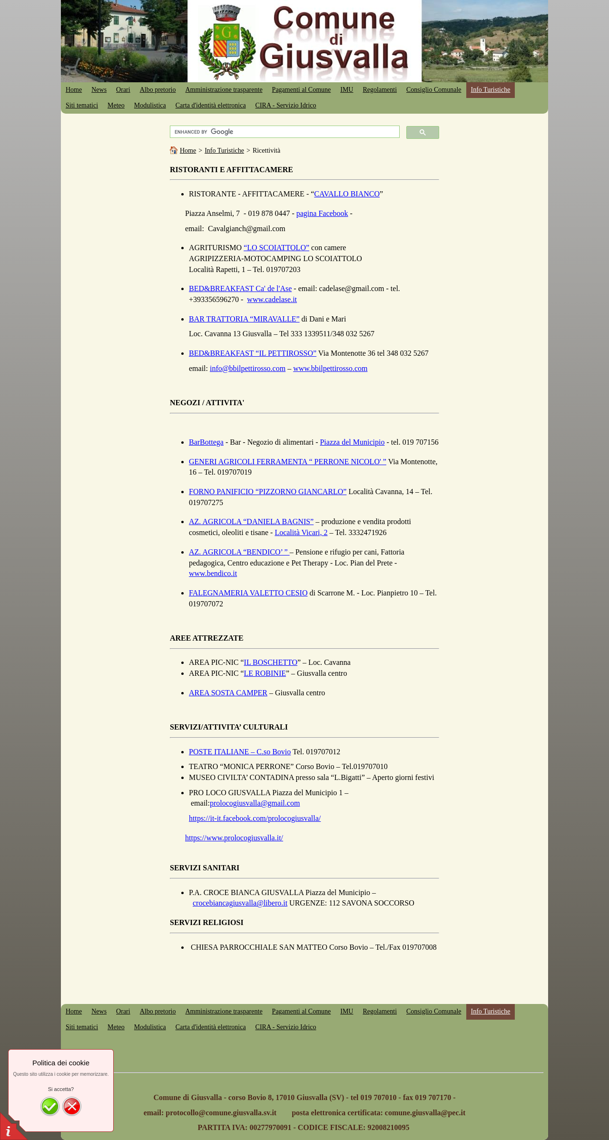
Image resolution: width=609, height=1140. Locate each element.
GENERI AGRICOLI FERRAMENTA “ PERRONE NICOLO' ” (287, 462)
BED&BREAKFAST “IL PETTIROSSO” (252, 353)
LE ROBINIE (265, 673)
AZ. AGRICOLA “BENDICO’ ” (239, 552)
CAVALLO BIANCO (347, 194)
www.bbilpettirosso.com (330, 368)
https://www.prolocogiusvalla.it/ (234, 838)
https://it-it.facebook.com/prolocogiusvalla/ (255, 818)
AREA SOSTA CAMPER (228, 693)
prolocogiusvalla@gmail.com (255, 803)
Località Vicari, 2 (301, 532)
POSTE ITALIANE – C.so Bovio (240, 752)
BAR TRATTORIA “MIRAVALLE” (244, 319)
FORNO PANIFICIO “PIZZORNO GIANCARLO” (267, 491)
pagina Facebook (322, 213)
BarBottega (206, 442)
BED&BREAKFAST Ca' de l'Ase (240, 288)
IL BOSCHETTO (270, 662)
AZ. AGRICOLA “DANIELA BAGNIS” (251, 521)
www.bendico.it (213, 573)
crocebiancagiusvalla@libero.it (240, 903)
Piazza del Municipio (352, 442)
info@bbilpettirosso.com (247, 368)
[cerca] (284, 132)
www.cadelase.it (272, 299)
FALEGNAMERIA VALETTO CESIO (248, 593)
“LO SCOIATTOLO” (276, 248)
